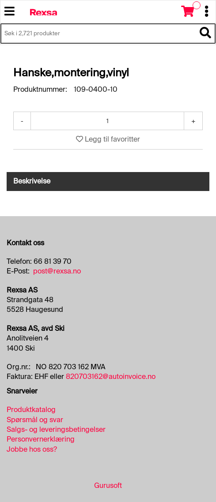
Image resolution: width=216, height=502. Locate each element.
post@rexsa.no (57, 271)
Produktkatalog (31, 409)
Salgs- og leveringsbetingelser (56, 429)
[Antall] (107, 121)
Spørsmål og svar (35, 419)
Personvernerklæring (41, 439)
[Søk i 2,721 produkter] (98, 33)
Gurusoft (108, 485)
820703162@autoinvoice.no (110, 376)
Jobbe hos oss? (32, 449)
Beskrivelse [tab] (31, 181)
